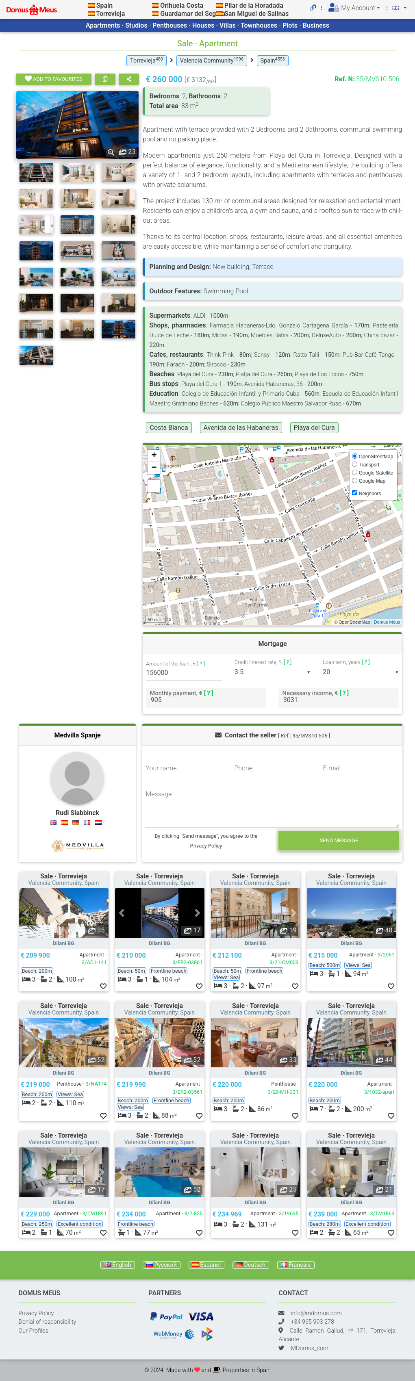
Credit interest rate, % (263, 662)
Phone (243, 768)
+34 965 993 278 (312, 1321)
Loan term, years (346, 662)
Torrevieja (110, 13)
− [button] (153, 468)
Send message (339, 840)
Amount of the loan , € (175, 664)
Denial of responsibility (47, 1321)
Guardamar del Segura (192, 13)
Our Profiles (33, 1330)
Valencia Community (211, 60)
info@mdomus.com (316, 1313)
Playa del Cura (314, 427)
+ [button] (153, 456)
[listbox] (273, 672)
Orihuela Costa (181, 5)
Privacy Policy (36, 1313)
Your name (161, 768)
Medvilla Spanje (77, 735)
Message (159, 794)
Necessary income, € (315, 692)
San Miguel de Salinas (256, 13)
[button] (26, 913)
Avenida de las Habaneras (241, 427)
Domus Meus (387, 622)
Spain (104, 5)
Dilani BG (63, 943)
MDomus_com (309, 1348)
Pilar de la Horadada (253, 5)
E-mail (332, 768)
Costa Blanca (169, 427)
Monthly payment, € (181, 692)
